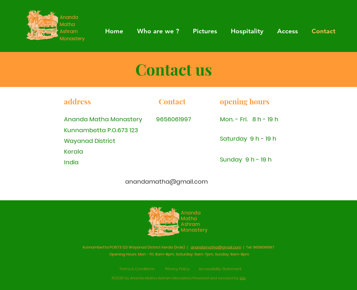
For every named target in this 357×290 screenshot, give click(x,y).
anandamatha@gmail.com (166, 181)
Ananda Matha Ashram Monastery (72, 28)
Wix (243, 278)
